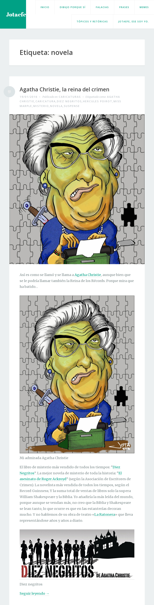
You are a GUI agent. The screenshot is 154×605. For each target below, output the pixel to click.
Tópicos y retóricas (92, 21)
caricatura (45, 101)
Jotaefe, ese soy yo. (133, 21)
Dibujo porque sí (72, 7)
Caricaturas (70, 97)
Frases (124, 7)
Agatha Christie (88, 275)
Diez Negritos (69, 101)
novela (56, 106)
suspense (72, 106)
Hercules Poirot (97, 101)
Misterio (41, 106)
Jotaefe (16, 14)
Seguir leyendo (34, 593)
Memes (144, 7)
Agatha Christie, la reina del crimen (64, 89)
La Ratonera (104, 514)
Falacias (102, 7)
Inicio (45, 7)
